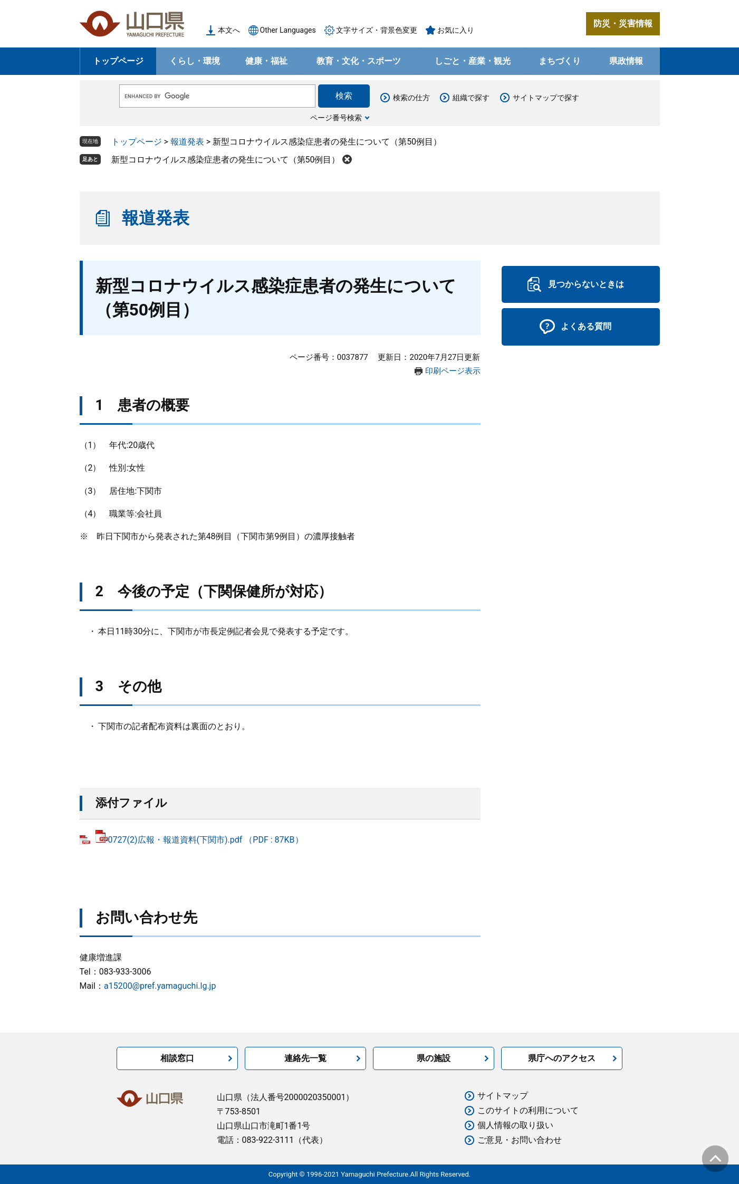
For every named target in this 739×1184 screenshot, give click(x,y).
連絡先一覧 (305, 1058)
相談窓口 (177, 1058)
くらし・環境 (194, 61)
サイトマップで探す (546, 97)
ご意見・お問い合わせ (519, 1140)
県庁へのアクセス (562, 1058)
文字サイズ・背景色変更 (376, 30)
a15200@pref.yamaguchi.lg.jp (160, 986)
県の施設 (433, 1058)
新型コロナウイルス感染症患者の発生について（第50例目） (225, 160)
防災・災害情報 (622, 23)
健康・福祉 (266, 61)
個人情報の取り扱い (515, 1125)
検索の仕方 (411, 97)
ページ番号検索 (336, 117)
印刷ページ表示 (453, 371)
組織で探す (471, 97)
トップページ (118, 61)
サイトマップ (502, 1096)
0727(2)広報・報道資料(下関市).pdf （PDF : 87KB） (199, 840)
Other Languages (288, 30)
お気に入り (455, 30)
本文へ (229, 30)
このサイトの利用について (528, 1110)
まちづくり (560, 61)
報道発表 (187, 142)
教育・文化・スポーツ (358, 61)
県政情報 (626, 61)
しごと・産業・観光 (473, 61)
